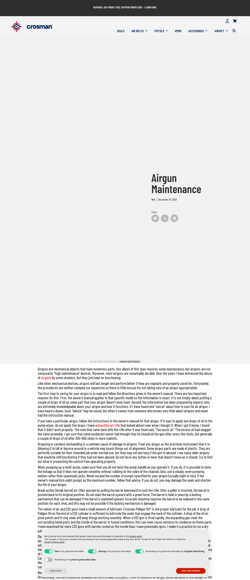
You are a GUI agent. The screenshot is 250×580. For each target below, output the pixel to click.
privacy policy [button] (136, 536)
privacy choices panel (54, 542)
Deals (120, 24)
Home (92, 354)
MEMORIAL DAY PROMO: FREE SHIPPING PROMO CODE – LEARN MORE (124, 3)
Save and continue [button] (191, 571)
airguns (46, 370)
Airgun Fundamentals (107, 354)
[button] (234, 23)
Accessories (198, 24)
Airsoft (221, 24)
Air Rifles (139, 24)
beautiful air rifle (109, 418)
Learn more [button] (55, 571)
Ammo (178, 24)
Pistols (161, 24)
